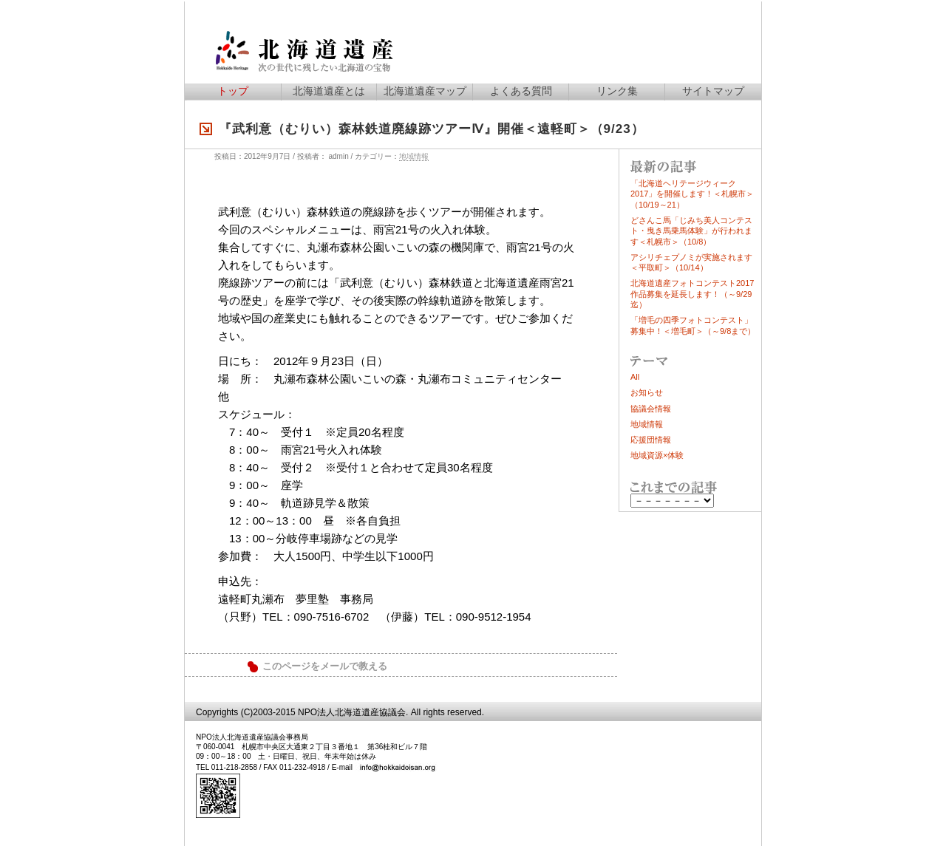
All (634, 376)
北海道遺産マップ (425, 91)
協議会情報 (650, 408)
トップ (232, 91)
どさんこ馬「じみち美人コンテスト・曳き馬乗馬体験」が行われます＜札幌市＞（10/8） (691, 231)
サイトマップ (713, 91)
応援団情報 (650, 439)
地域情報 (414, 156)
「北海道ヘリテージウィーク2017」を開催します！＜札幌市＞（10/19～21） (692, 194)
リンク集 (617, 91)
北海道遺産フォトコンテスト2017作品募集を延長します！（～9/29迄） (692, 294)
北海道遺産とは (329, 91)
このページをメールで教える (324, 666)
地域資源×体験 (657, 455)
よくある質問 (521, 91)
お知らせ (646, 392)
